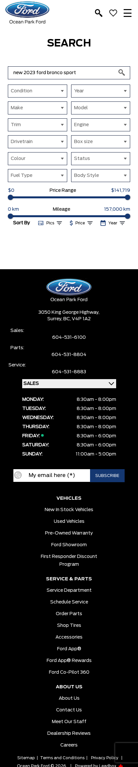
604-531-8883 (69, 372)
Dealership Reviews (69, 733)
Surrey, (55, 319)
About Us (69, 698)
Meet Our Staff (69, 722)
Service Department (69, 590)
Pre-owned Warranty (69, 533)
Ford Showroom (69, 545)
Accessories (69, 637)
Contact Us (69, 710)
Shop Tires (69, 625)
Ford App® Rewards (69, 660)
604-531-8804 (69, 354)
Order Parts (69, 614)
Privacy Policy (104, 758)
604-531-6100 (69, 337)
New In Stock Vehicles (69, 510)
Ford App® (69, 649)
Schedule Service (69, 602)
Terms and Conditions (62, 758)
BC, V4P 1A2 (77, 319)
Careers (69, 745)
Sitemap (26, 758)
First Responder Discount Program (69, 560)
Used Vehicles (69, 521)
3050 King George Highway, (69, 312)
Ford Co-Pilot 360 (69, 672)
